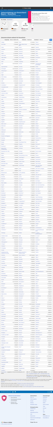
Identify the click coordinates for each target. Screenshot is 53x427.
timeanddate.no (46, 417)
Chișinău (3, 246)
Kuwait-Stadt (21, 165)
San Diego (38, 180)
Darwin (2, 279)
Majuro (20, 227)
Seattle (37, 211)
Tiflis (36, 273)
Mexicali (20, 269)
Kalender (44, 400)
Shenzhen (37, 217)
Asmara (2, 103)
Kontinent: (41, 40)
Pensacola (38, 57)
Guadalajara (3, 360)
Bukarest (3, 209)
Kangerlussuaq (22, 121)
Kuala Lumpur (21, 161)
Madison (20, 217)
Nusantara (21, 344)
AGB (31, 414)
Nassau (20, 316)
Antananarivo (4, 97)
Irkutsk (20, 76)
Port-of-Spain (38, 95)
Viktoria (37, 324)
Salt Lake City (38, 174)
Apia (2, 99)
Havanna (20, 51)
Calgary (2, 213)
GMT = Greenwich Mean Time (43, 373)
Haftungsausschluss (34, 412)
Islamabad (21, 80)
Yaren (37, 356)
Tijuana (37, 275)
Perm (37, 59)
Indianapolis (21, 70)
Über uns (32, 397)
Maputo (20, 250)
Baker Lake (3, 123)
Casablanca (3, 223)
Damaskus (3, 273)
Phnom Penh (38, 70)
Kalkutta (20, 117)
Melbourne (21, 267)
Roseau (37, 155)
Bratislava (3, 193)
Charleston (3, 229)
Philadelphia (38, 68)
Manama (20, 241)
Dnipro (2, 298)
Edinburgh (3, 316)
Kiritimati (20, 151)
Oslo (20, 362)
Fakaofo (3, 328)
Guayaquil (3, 364)
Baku (2, 127)
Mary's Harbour (22, 255)
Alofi (2, 80)
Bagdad (2, 121)
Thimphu (37, 269)
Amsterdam (3, 85)
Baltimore (3, 131)
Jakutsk (20, 91)
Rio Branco (38, 148)
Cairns (2, 211)
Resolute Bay (38, 138)
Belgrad (2, 159)
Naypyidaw (21, 318)
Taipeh (37, 255)
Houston (20, 68)
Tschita (37, 298)
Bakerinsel (3, 125)
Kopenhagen (21, 157)
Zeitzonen (5, 9)
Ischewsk (21, 78)
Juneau (20, 107)
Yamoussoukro (38, 352)
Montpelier (21, 295)
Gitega (2, 354)
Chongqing (3, 248)
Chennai (3, 237)
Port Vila (37, 97)
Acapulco (3, 49)
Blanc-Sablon (4, 182)
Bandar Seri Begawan (5, 136)
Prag (36, 103)
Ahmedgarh (3, 68)
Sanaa (37, 195)
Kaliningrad (21, 115)
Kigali (20, 140)
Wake (37, 328)
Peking (37, 55)
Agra (2, 63)
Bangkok (3, 140)
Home (2, 9)
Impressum (32, 419)
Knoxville (20, 153)
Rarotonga (38, 131)
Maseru (20, 257)
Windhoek (37, 344)
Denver (2, 285)
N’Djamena (21, 349)
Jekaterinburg (21, 97)
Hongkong (21, 61)
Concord (3, 263)
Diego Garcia (3, 293)
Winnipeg (37, 346)
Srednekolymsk (39, 227)
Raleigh (37, 125)
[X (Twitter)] (33, 424)
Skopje (37, 223)
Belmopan (3, 161)
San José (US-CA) (39, 186)
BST (41, 376)
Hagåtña (3, 366)
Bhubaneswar (4, 172)
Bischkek (3, 176)
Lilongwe (20, 184)
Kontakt (49, 391)
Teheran (37, 265)
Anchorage (3, 91)
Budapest (3, 203)
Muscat (20, 308)
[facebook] (31, 424)
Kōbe (20, 170)
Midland (20, 275)
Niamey (20, 330)
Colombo (3, 255)
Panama (37, 44)
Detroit (2, 289)
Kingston (20, 144)
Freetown (3, 336)
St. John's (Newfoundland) (39, 233)
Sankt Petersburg (39, 197)
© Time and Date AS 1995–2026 (6, 424)
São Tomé (37, 205)
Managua (21, 239)
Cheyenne (3, 239)
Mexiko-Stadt (21, 271)
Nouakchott (21, 336)
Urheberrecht (32, 408)
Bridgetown (3, 197)
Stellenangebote (33, 399)
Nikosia (20, 332)
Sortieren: (28, 40)
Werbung (32, 410)
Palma (37, 42)
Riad (36, 142)
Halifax (2, 368)
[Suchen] (51, 8)
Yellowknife (38, 358)
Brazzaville (3, 195)
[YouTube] (40, 424)
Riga (36, 146)
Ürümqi (37, 308)
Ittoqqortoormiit (22, 85)
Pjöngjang (37, 76)
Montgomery (21, 293)
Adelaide (3, 59)
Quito (37, 121)
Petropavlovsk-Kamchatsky (38, 64)
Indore (20, 72)
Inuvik (20, 74)
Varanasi (37, 316)
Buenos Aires (4, 205)
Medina (20, 263)
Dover (2, 306)
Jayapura (21, 95)
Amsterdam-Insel (4, 87)
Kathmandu (21, 131)
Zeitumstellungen (12, 379)
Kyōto (20, 168)
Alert (2, 72)
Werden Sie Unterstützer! (14, 395)
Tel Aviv (37, 267)
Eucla (2, 322)
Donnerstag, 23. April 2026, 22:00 (18, 380)
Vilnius (37, 326)
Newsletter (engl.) (33, 404)
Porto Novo (38, 101)
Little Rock (21, 193)
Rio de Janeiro (38, 151)
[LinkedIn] (35, 424)
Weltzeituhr (3, 381)
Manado (20, 237)
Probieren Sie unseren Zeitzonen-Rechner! (25, 383)
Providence (38, 111)
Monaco (20, 287)
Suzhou (37, 250)
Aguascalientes (4, 66)
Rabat (37, 123)
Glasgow (3, 356)
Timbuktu (37, 279)
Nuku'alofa (21, 342)
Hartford (20, 49)
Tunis (37, 300)
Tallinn (37, 257)
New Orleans (21, 322)
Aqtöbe (2, 101)
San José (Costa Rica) (40, 184)
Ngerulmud (21, 328)
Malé (20, 235)
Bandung (3, 138)
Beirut (2, 153)
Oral (20, 358)
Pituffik (37, 74)
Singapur (37, 219)
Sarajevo (37, 209)
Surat (37, 246)
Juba (20, 105)
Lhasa (20, 180)
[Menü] (2, 8)
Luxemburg (21, 215)
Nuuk (20, 346)
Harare (20, 47)
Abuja (2, 47)
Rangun (37, 127)
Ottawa (20, 366)
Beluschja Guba (4, 163)
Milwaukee (21, 279)
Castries (3, 225)
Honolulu (20, 66)
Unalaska (37, 306)
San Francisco (38, 182)
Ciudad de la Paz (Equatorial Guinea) (5, 253)
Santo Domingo (39, 201)
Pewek (37, 66)
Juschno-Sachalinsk (23, 109)
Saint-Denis (38, 161)
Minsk (20, 283)
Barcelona (3, 146)
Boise (2, 186)
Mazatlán (20, 259)
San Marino (38, 191)
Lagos (20, 174)
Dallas (2, 271)
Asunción (3, 107)
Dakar (2, 269)
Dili (2, 295)
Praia (37, 105)
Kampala (20, 119)
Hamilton (3, 370)
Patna (37, 53)
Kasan (20, 129)
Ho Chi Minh (21, 57)
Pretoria (37, 107)
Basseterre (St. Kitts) (5, 151)
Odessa (20, 352)
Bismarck (3, 178)
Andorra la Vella (4, 93)
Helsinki (20, 53)
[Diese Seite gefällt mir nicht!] (15, 392)
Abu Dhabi (3, 44)
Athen (2, 109)
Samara (37, 178)
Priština (37, 109)
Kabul (20, 111)
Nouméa (20, 338)
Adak (2, 53)
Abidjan (2, 42)
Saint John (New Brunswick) (39, 166)
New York (21, 324)
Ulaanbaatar (38, 304)
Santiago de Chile (39, 199)
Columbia (3, 257)
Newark (20, 326)
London (20, 199)
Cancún (2, 217)
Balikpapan (3, 129)
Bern (2, 170)
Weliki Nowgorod (39, 334)
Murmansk (21, 306)
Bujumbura (3, 207)
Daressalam (3, 277)
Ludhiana (21, 211)
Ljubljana (20, 195)
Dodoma (3, 300)
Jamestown (21, 93)
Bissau (2, 180)
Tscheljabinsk (38, 295)
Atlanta (2, 111)
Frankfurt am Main (4, 334)
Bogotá (2, 184)
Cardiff (2, 221)
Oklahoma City (22, 354)
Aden (2, 61)
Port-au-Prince (38, 87)
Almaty (2, 78)
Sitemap (31, 402)
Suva (37, 248)
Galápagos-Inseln (4, 342)
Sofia (37, 225)
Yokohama (38, 360)
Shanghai (37, 215)
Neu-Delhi (21, 320)
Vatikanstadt (38, 318)
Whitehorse (38, 340)
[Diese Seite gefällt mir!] (13, 392)
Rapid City (38, 129)
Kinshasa (21, 148)
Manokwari (21, 248)
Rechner (44, 408)
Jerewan (20, 99)
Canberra (3, 215)
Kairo (20, 113)
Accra (2, 51)
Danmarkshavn (4, 275)
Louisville (21, 205)
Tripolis (37, 291)
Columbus (3, 259)
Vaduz (37, 310)
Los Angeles (21, 203)
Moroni (20, 300)
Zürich (37, 364)
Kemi (20, 133)
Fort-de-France (4, 330)
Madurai (20, 221)
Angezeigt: (13, 40)
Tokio (37, 283)
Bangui (2, 142)
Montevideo (21, 291)
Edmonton (3, 318)
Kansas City (21, 123)
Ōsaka (37, 366)
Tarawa (37, 259)
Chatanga (3, 232)
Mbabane (21, 261)
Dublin (2, 312)
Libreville (20, 182)
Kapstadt (20, 125)
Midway (20, 277)
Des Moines (3, 287)
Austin (2, 117)
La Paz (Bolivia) (22, 172)
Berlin (2, 168)
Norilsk (20, 334)
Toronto (37, 287)
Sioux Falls (38, 221)
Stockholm (38, 239)
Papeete (37, 47)
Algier (2, 74)
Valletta (37, 312)
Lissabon (20, 191)
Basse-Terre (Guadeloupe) (4, 149)
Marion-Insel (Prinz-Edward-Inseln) (23, 253)
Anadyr (2, 89)
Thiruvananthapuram (40, 271)
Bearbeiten (9, 19)
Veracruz (37, 320)
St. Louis (37, 235)
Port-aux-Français (39, 89)
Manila (20, 246)
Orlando (20, 360)
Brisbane (3, 199)
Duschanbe (3, 314)
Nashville (20, 314)
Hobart (20, 59)
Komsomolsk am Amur (23, 155)
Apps (44, 411)
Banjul (2, 144)
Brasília (2, 191)
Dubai (2, 310)
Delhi (2, 281)
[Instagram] (38, 424)
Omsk (20, 356)
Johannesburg (21, 103)
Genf (2, 344)
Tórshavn (37, 289)
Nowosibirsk (21, 340)
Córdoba (3, 267)
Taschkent (37, 261)
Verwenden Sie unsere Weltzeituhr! (27, 384)
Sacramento (38, 159)
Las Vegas (21, 178)
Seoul (37, 213)
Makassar (21, 229)
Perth (37, 61)
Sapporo (37, 207)
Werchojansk (38, 338)
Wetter (44, 402)
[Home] (6, 422)
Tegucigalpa (38, 263)
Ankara (2, 95)
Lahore (20, 176)
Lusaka (20, 213)
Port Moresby (38, 93)
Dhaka (2, 291)
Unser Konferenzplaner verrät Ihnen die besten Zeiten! (33, 386)
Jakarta (20, 89)
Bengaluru (3, 165)
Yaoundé (37, 354)
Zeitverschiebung (10, 9)
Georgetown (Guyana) (5, 349)
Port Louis (37, 91)
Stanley (37, 237)
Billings (2, 174)
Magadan (21, 223)
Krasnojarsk (21, 159)
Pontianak (37, 85)
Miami (20, 273)
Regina (37, 136)
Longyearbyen (21, 201)
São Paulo (38, 203)
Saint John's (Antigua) (40, 168)
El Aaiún (3, 320)
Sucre (37, 241)
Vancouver (38, 314)
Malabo (20, 232)
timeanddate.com (46, 415)
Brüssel (2, 201)
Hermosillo (21, 55)
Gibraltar (3, 352)
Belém (2, 155)
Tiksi (36, 277)
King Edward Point (22, 142)
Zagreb (37, 362)
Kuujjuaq (20, 163)
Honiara (20, 63)
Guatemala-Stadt (4, 362)
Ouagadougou (21, 368)
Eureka (2, 324)
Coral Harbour (4, 265)
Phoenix (37, 72)
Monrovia (21, 289)
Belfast (2, 157)
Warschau (37, 330)
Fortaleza (3, 332)
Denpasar (3, 283)
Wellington (38, 336)
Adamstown (3, 55)
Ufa (36, 302)
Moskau (20, 302)
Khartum (20, 136)
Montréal (20, 298)
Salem (37, 172)
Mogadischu (21, 285)
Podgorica (37, 78)
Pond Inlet (37, 80)
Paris (37, 51)
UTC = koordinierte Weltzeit (32, 373)
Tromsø (37, 293)
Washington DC (39, 332)
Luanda (20, 207)
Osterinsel (21, 364)
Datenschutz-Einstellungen (35, 417)
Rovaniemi (38, 157)
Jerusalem (21, 101)
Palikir (20, 370)
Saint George (38, 163)
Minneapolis (21, 281)
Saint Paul (38, 170)
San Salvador (38, 193)
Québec (37, 119)
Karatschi (21, 127)
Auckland (3, 113)
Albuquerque (3, 70)
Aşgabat (3, 119)
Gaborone (3, 340)
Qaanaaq (37, 117)
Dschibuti (3, 308)
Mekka (20, 265)
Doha (2, 302)
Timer (44, 406)
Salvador (37, 176)
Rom (36, 153)
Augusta (3, 115)
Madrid (20, 219)
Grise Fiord (3, 358)
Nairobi (20, 312)
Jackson (20, 87)
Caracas (3, 219)
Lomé (20, 197)
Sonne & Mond (46, 404)
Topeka (37, 285)
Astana (2, 105)
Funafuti (3, 338)
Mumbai (20, 304)
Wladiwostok (38, 349)
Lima (20, 186)
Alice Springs (3, 76)
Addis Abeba (3, 57)
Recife (37, 133)
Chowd (2, 250)
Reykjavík (37, 140)
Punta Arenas (38, 115)
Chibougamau (4, 241)
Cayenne (3, 227)
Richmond (37, 144)
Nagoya (20, 310)
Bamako (3, 133)
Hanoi (20, 42)
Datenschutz (32, 415)
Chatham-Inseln (4, 235)
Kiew (20, 138)
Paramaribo (38, 49)
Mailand (20, 225)
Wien (37, 342)
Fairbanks (3, 326)
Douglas (3, 304)
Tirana (37, 281)
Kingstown (21, 146)
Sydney (37, 252)
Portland (37, 99)
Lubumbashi (21, 209)
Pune (37, 113)
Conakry (3, 261)
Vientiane (37, 322)
